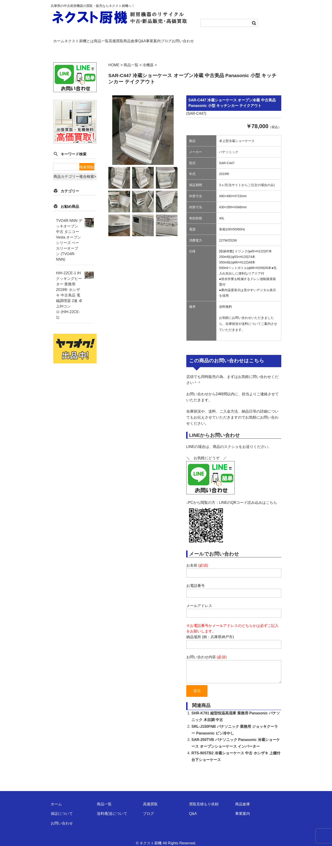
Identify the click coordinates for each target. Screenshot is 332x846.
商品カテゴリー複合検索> (74, 169)
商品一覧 (117, 38)
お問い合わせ (245, 38)
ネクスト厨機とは (88, 38)
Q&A (181, 38)
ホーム (60, 38)
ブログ (220, 38)
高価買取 (140, 38)
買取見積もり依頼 (204, 797)
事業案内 (200, 38)
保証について (62, 807)
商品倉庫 (162, 38)
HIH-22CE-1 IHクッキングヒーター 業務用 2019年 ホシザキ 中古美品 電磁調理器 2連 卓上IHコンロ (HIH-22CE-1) (69, 287)
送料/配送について (112, 807)
